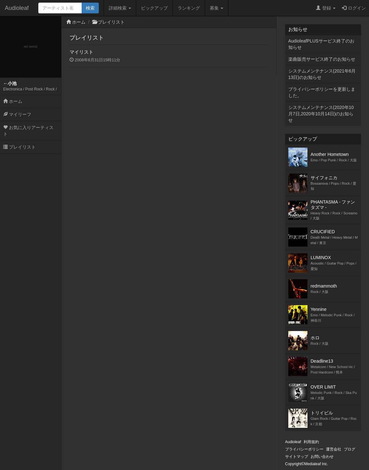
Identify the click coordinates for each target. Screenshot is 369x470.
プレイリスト (19, 147)
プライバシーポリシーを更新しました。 (321, 92)
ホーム (12, 101)
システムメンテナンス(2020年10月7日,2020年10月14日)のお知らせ (321, 114)
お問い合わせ (322, 456)
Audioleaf (17, 8)
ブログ (349, 449)
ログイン (354, 8)
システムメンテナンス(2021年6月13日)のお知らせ (322, 74)
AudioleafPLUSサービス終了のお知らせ (321, 44)
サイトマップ (296, 456)
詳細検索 (120, 8)
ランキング (189, 8)
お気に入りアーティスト (28, 130)
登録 (326, 8)
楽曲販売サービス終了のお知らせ (321, 59)
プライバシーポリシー (304, 449)
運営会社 (333, 449)
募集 (216, 8)
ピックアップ (154, 8)
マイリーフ (17, 114)
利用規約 (311, 442)
